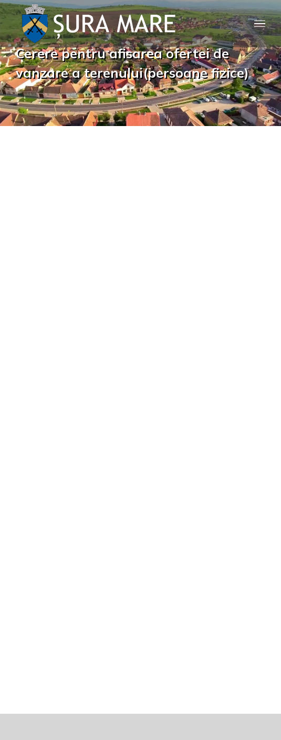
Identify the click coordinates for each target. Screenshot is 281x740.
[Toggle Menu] (260, 23)
